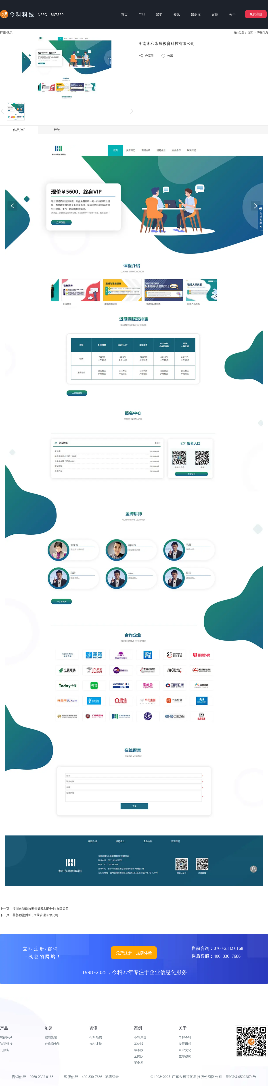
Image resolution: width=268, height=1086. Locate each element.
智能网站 (6, 1037)
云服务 (4, 1050)
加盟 (49, 1028)
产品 (4, 1028)
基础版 (138, 1044)
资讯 (93, 1028)
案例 (138, 1028)
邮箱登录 (112, 1077)
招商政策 (51, 1037)
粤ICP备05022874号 (241, 1077)
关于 (183, 1028)
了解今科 (185, 1037)
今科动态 (95, 1037)
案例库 (138, 1062)
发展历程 (185, 1044)
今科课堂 (95, 1044)
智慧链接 (6, 1044)
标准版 (138, 1050)
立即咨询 (185, 1056)
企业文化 (185, 1050)
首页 (250, 32)
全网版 (138, 1056)
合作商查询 (52, 1044)
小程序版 (140, 1037)
